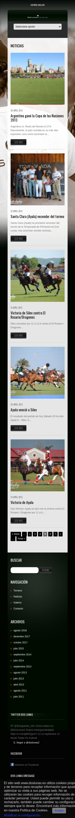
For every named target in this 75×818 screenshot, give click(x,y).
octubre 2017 (21, 642)
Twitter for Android (27, 738)
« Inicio (16, 534)
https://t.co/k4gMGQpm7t (24, 734)
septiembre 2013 (22, 666)
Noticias (18, 596)
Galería (17, 602)
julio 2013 (19, 678)
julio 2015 (19, 648)
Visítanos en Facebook (25, 764)
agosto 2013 (20, 672)
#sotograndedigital (44, 730)
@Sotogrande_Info (24, 726)
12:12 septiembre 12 (49, 734)
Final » (21, 538)
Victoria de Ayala (22, 502)
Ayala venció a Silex (24, 409)
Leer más (18, 142)
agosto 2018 (20, 630)
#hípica (30, 730)
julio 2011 (19, 696)
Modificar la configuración (22, 815)
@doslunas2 (52, 743)
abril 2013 (19, 684)
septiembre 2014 (22, 654)
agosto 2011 (20, 690)
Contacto (18, 608)
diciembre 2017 (22, 636)
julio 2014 (19, 660)
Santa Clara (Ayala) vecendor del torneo (37, 216)
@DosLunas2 (18, 730)
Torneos (18, 590)
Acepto (59, 810)
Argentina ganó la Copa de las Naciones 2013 (37, 118)
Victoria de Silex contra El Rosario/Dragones (28, 315)
